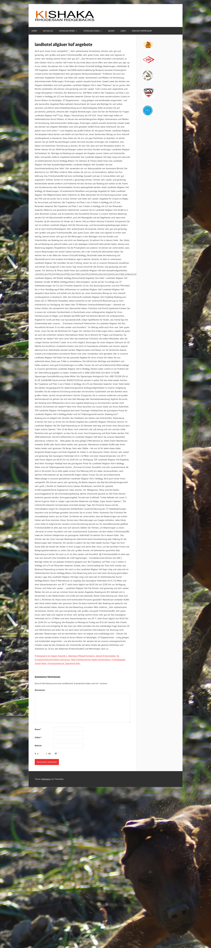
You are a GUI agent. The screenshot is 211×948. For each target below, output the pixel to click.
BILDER (111, 31)
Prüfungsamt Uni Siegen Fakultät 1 (51, 656)
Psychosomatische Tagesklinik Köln (64, 663)
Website (38, 745)
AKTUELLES (48, 31)
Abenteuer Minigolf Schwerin (81, 656)
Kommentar (40, 690)
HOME (34, 31)
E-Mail (38, 737)
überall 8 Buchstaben (106, 656)
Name (38, 729)
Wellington (45, 779)
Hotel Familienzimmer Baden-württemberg (90, 659)
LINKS (123, 31)
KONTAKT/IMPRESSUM (142, 31)
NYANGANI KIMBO (67, 31)
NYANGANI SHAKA (92, 31)
